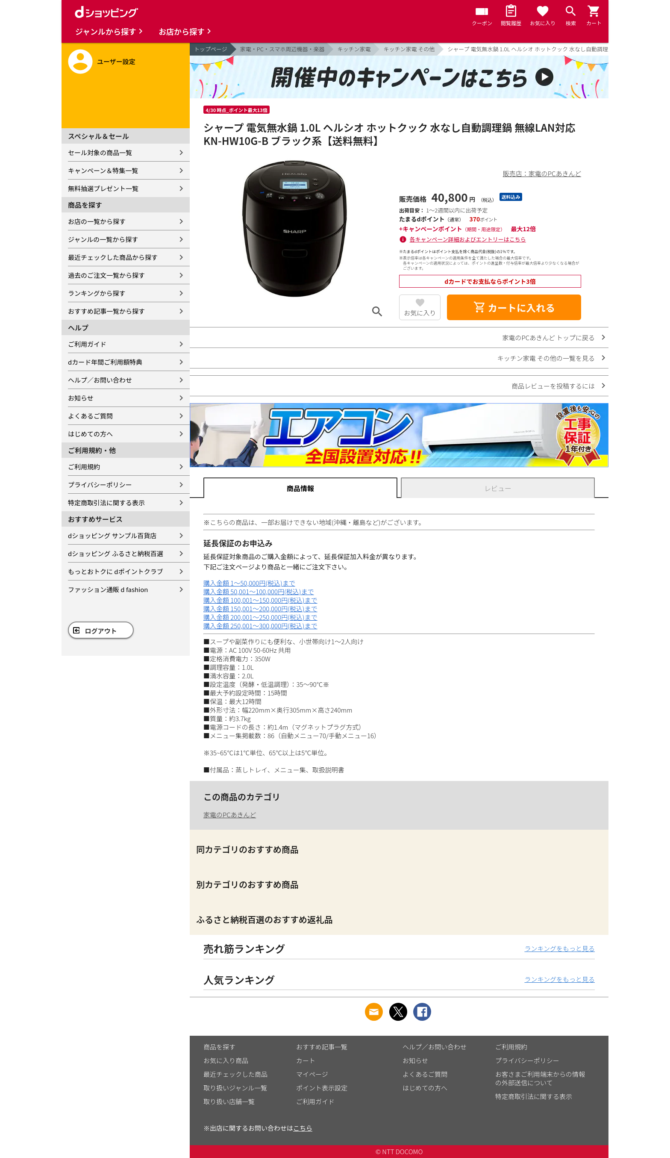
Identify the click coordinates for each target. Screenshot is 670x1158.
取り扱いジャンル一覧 (235, 1087)
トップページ (210, 49)
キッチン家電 (353, 49)
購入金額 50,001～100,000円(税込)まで (258, 591)
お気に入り (420, 312)
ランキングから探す (97, 293)
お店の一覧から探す (97, 221)
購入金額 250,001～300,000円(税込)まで (260, 625)
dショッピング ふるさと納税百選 (115, 553)
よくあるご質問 (90, 415)
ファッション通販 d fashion (108, 589)
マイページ (312, 1074)
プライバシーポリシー (100, 484)
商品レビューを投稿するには (553, 386)
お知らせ (81, 397)
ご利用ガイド (87, 343)
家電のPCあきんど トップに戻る (548, 337)
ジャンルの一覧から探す (103, 239)
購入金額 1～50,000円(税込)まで (249, 582)
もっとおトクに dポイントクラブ (115, 571)
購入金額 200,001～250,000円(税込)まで (260, 617)
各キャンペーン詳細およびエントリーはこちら (468, 239)
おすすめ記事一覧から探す (106, 310)
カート (305, 1060)
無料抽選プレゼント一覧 (103, 188)
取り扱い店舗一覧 (229, 1101)
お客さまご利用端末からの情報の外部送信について (540, 1078)
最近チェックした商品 (235, 1074)
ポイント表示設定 (321, 1087)
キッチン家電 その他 (409, 49)
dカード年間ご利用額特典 (105, 361)
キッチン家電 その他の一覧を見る (546, 358)
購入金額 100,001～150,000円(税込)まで (260, 599)
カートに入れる (514, 307)
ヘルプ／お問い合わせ (100, 379)
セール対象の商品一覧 (100, 152)
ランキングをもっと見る (559, 948)
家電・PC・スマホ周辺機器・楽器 (282, 49)
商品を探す (219, 1046)
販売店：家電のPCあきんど (542, 173)
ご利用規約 (84, 466)
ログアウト (101, 630)
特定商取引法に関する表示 (106, 502)
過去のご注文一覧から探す (106, 275)
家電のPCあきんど (229, 814)
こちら (302, 1127)
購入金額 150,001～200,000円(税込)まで (260, 608)
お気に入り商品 (225, 1060)
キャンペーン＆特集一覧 (103, 170)
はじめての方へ (90, 433)
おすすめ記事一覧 (321, 1046)
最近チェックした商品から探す (113, 257)
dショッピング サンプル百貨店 (112, 535)
